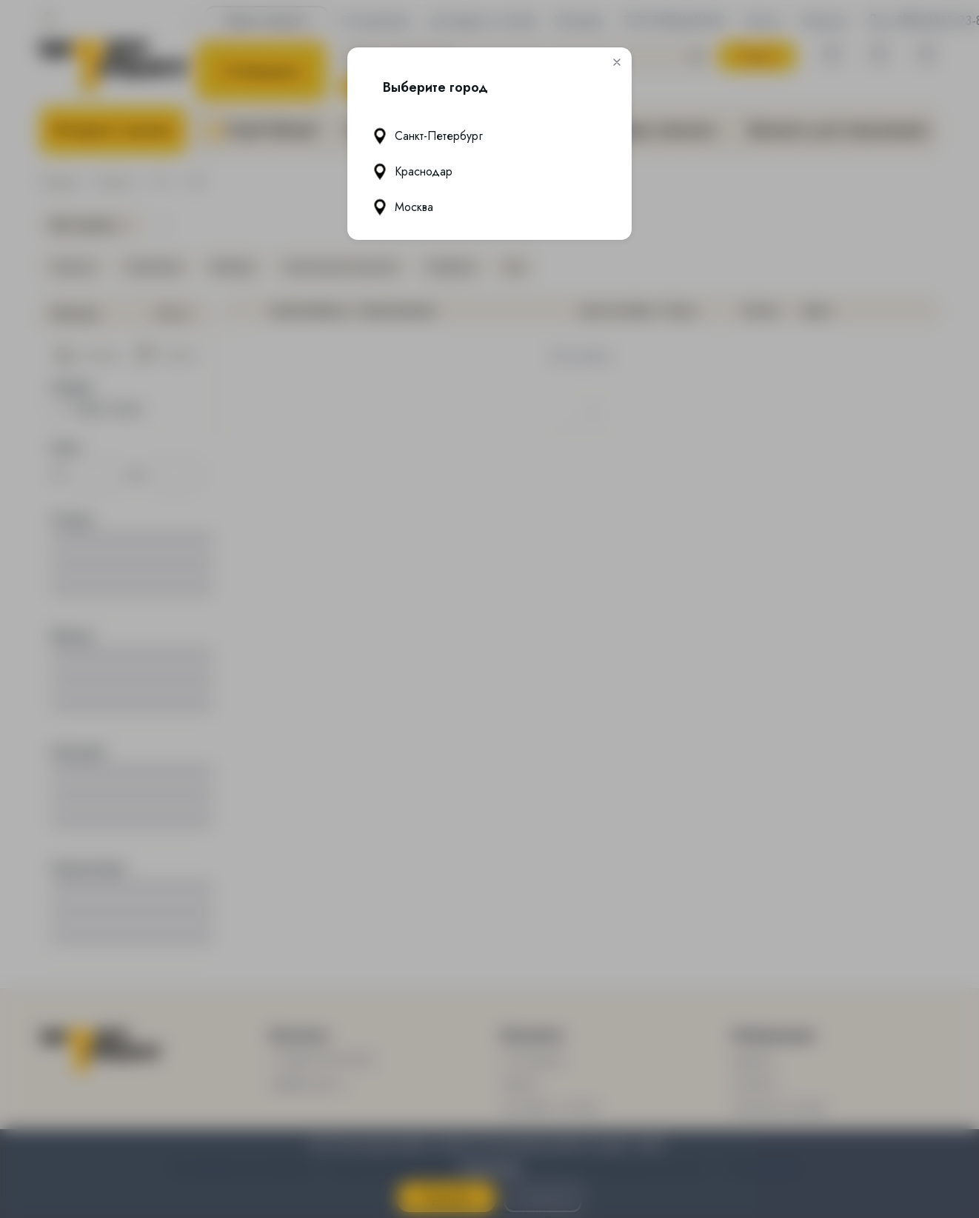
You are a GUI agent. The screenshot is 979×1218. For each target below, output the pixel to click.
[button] (617, 62)
